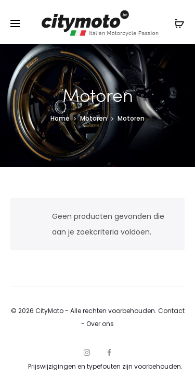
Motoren (93, 118)
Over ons (100, 323)
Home (60, 118)
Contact (171, 310)
